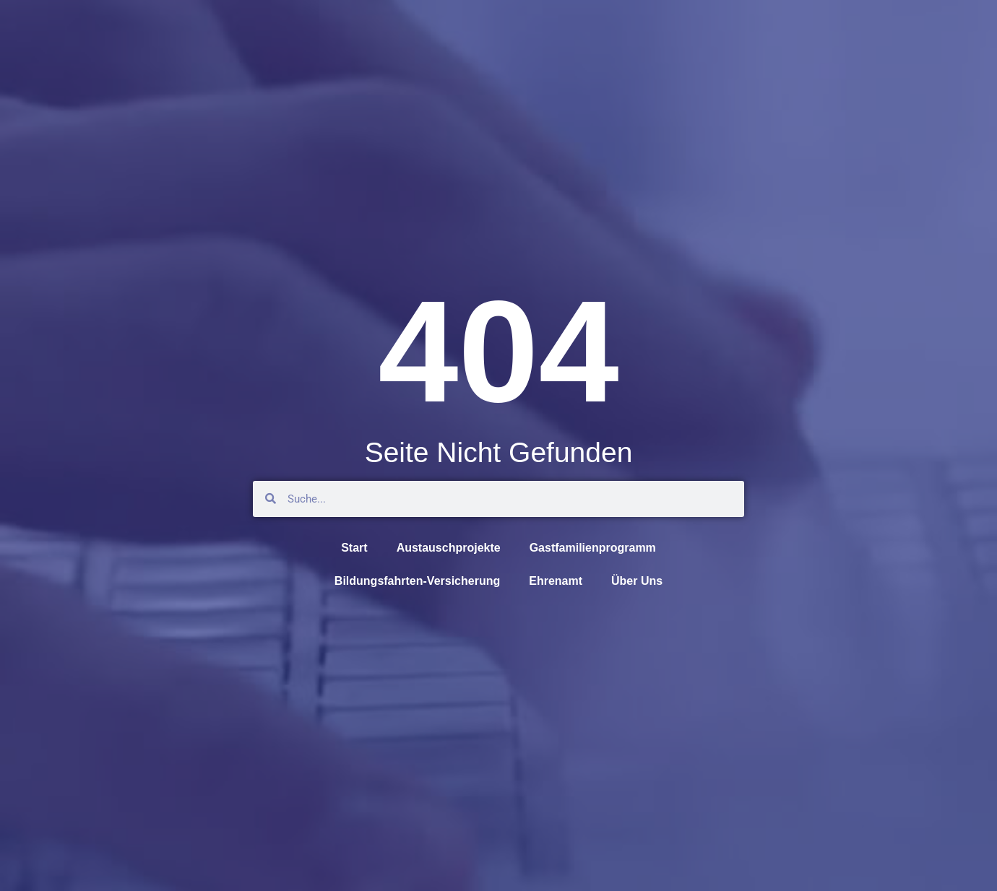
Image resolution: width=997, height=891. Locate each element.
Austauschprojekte (449, 548)
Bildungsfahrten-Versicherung (417, 581)
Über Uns (636, 581)
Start (354, 548)
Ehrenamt (555, 581)
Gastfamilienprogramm (593, 548)
